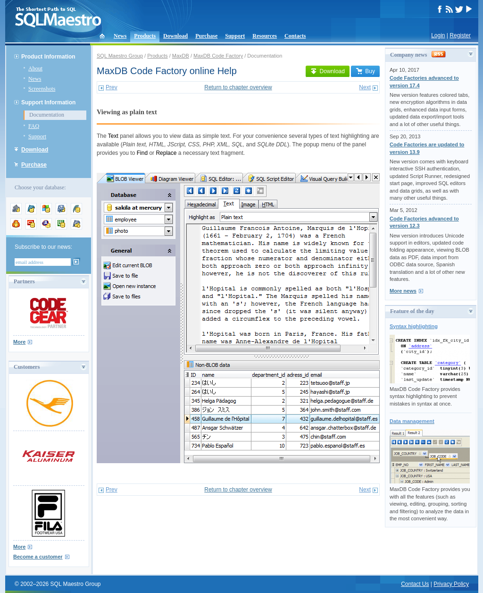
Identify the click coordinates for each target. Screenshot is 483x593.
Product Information (48, 56)
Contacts (295, 36)
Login (438, 35)
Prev (111, 87)
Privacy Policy (451, 584)
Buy (365, 71)
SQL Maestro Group (120, 56)
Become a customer (38, 556)
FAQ (33, 126)
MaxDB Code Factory (218, 56)
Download (175, 36)
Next (365, 87)
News (120, 36)
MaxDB (180, 56)
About (35, 68)
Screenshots (41, 88)
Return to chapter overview (238, 87)
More (19, 342)
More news (403, 291)
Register (460, 35)
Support (235, 36)
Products (145, 36)
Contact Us (415, 584)
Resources (264, 36)
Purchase (206, 36)
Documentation (46, 114)
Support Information (48, 102)
